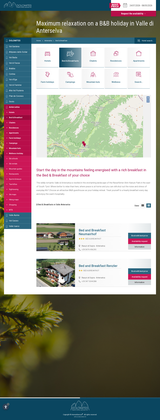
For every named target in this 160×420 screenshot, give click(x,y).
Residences (14, 128)
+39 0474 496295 (89, 250)
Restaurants (14, 174)
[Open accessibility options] (5, 407)
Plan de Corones (16, 96)
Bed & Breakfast (15, 118)
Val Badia (13, 57)
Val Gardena (14, 46)
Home (38, 41)
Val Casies (13, 221)
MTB (11, 210)
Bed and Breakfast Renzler (98, 266)
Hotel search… (145, 41)
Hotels (11, 112)
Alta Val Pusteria (16, 90)
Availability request (139, 241)
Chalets (12, 123)
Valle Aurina (14, 215)
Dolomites (14, 40)
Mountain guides (15, 169)
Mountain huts (15, 148)
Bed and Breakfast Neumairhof (92, 232)
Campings (13, 143)
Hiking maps (14, 200)
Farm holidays (15, 138)
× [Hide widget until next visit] (8, 404)
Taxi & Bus (13, 184)
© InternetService (76, 414)
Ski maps (12, 194)
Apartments (14, 133)
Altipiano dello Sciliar (18, 52)
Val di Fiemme (15, 85)
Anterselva (14, 107)
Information (139, 247)
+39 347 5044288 (89, 281)
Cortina (12, 74)
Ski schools (13, 159)
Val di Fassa (14, 63)
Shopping (12, 205)
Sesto (11, 101)
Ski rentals (13, 164)
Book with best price (139, 236)
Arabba (12, 68)
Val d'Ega (13, 79)
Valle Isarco (14, 226)
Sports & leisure (15, 179)
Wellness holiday (16, 153)
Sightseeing (13, 189)
